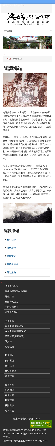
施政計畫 (9, 296)
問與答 (8, 341)
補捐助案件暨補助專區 (16, 291)
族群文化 (11, 256)
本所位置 (9, 395)
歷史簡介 (11, 240)
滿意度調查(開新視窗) (15, 331)
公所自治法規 (11, 286)
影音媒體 (9, 346)
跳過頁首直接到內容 (13, 5)
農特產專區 (12, 264)
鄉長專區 (9, 385)
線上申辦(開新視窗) (14, 326)
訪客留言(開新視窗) (14, 336)
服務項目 (9, 400)
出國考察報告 (11, 302)
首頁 (9, 59)
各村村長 (9, 410)
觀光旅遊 (11, 272)
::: (24, 5)
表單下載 (9, 321)
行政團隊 (9, 390)
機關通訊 (9, 405)
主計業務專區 (11, 307)
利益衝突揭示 (11, 312)
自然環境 (11, 248)
